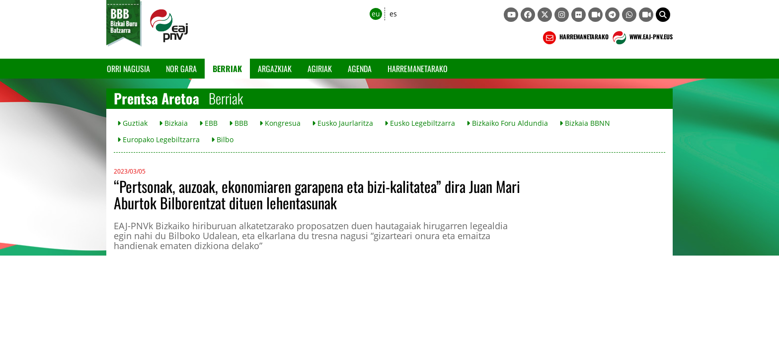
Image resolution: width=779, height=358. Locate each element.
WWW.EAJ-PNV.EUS (642, 38)
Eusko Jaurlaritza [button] (342, 123)
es (393, 13)
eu (376, 13)
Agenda (360, 69)
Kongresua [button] (280, 123)
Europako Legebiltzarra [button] (158, 139)
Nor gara (181, 69)
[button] (663, 14)
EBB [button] (208, 123)
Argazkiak (275, 69)
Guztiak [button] (132, 123)
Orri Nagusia (128, 69)
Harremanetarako (418, 69)
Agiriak (320, 69)
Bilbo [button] (222, 139)
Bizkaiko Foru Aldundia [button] (507, 123)
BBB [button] (238, 123)
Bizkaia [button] (173, 123)
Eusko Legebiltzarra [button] (420, 123)
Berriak (227, 69)
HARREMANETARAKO (575, 38)
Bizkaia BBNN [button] (584, 123)
